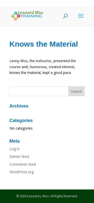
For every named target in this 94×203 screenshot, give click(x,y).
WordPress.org (22, 171)
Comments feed (23, 164)
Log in (15, 148)
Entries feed (19, 156)
